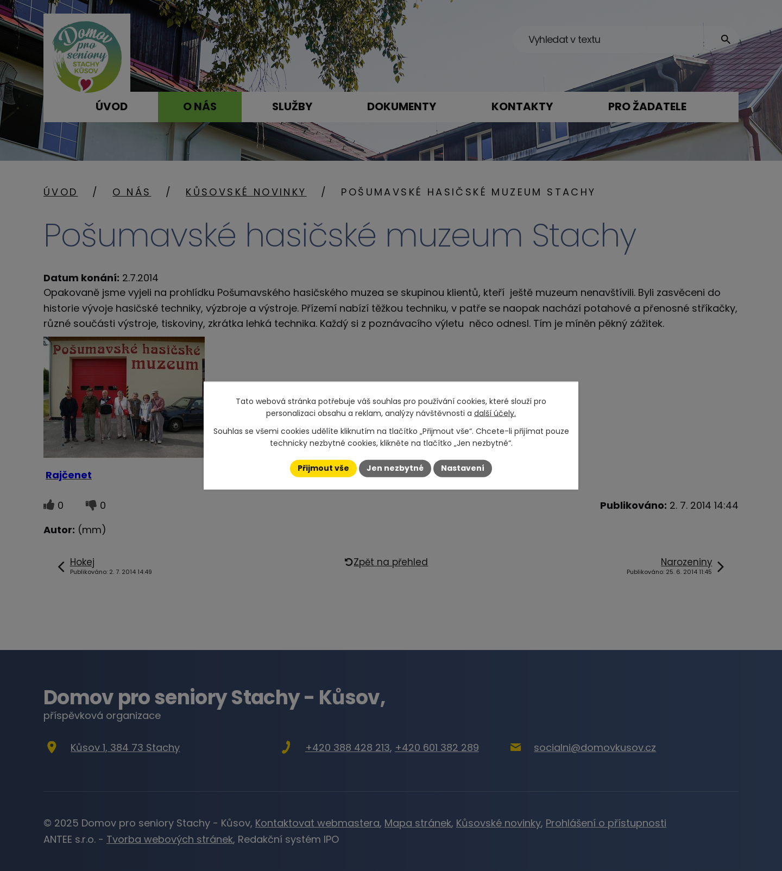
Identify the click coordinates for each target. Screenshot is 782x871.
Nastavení (462, 468)
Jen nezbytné (395, 468)
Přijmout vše (323, 468)
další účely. (495, 413)
